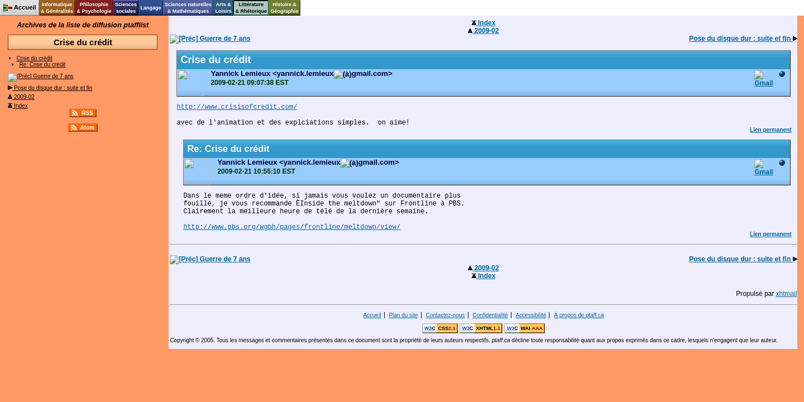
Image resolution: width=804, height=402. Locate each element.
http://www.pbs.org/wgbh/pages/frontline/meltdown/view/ (291, 227)
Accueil (372, 315)
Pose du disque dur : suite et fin (50, 88)
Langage (150, 8)
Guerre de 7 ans (40, 76)
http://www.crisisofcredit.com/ (236, 107)
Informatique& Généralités (57, 8)
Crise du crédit (34, 58)
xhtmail (786, 294)
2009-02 (21, 97)
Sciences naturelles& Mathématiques (188, 8)
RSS (87, 113)
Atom (87, 128)
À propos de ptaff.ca (579, 315)
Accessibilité (530, 315)
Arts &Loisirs (224, 8)
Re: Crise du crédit (42, 64)
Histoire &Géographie (285, 8)
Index (17, 106)
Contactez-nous (445, 315)
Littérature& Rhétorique (251, 8)
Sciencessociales (126, 8)
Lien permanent (770, 130)
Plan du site (403, 315)
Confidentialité (490, 315)
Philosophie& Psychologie (93, 8)
